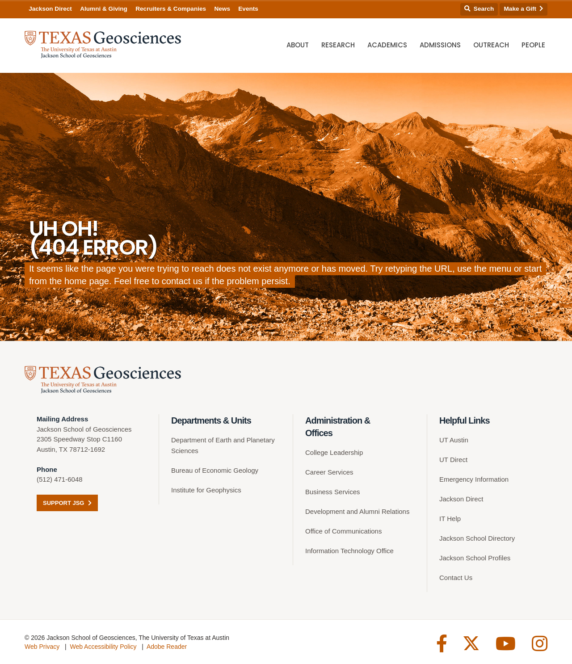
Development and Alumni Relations (357, 511)
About (297, 45)
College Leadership (334, 452)
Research (338, 45)
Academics (387, 45)
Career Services (329, 472)
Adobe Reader (167, 646)
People (533, 45)
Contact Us (455, 577)
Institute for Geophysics (206, 490)
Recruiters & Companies (170, 8)
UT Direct (453, 459)
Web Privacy (42, 646)
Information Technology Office (349, 551)
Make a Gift (523, 8)
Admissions (440, 45)
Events (248, 8)
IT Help (450, 518)
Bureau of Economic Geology (214, 470)
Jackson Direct (50, 8)
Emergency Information (474, 479)
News (222, 8)
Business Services (332, 492)
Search (479, 8)
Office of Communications (343, 531)
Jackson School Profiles (474, 558)
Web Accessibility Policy (103, 646)
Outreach (491, 45)
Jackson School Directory (477, 538)
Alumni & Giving (103, 8)
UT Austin (453, 440)
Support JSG (67, 503)
